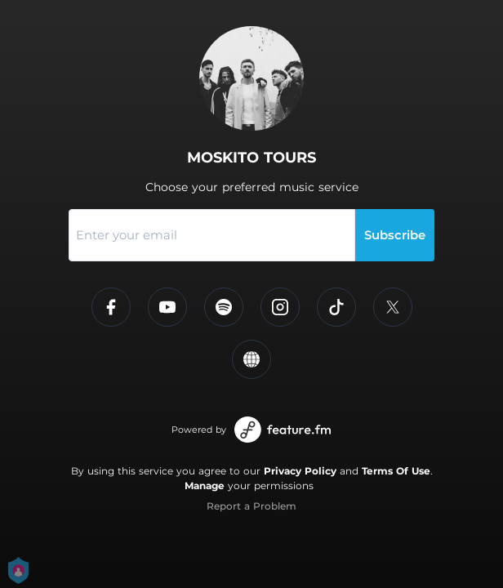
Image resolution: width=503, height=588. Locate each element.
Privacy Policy (300, 471)
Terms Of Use (396, 471)
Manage (205, 485)
